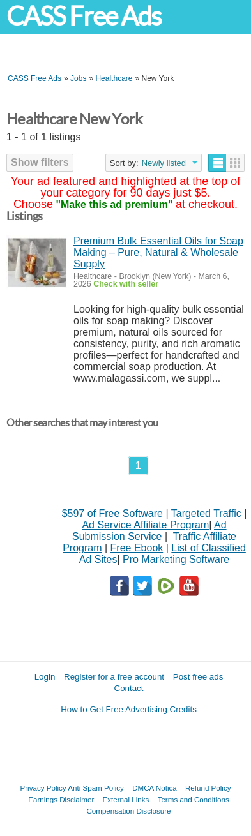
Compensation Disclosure (128, 811)
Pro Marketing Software (176, 559)
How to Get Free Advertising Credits (129, 709)
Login (45, 677)
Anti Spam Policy (96, 788)
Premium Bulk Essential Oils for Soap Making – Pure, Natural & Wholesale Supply (158, 252)
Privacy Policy (43, 788)
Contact (129, 688)
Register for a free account (114, 677)
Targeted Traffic (206, 513)
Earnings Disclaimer (61, 799)
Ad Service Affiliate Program (145, 524)
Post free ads (198, 677)
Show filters (40, 162)
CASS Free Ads (83, 16)
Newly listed (164, 163)
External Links (126, 799)
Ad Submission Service (149, 530)
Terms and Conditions (193, 799)
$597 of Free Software (112, 513)
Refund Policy (208, 788)
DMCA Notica (154, 788)
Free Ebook (137, 547)
